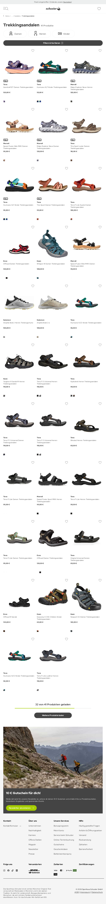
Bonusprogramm (61, 826)
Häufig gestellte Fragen (89, 826)
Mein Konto (59, 830)
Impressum (85, 892)
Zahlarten (83, 844)
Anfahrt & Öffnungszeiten (90, 830)
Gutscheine (59, 844)
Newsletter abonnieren (20, 808)
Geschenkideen (61, 849)
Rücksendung (85, 840)
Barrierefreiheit (86, 849)
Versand (82, 835)
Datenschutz (97, 892)
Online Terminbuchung (64, 840)
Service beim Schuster (64, 835)
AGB (77, 892)
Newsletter (33, 849)
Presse (32, 854)
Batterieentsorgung (62, 854)
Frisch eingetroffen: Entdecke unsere (48, 2)
